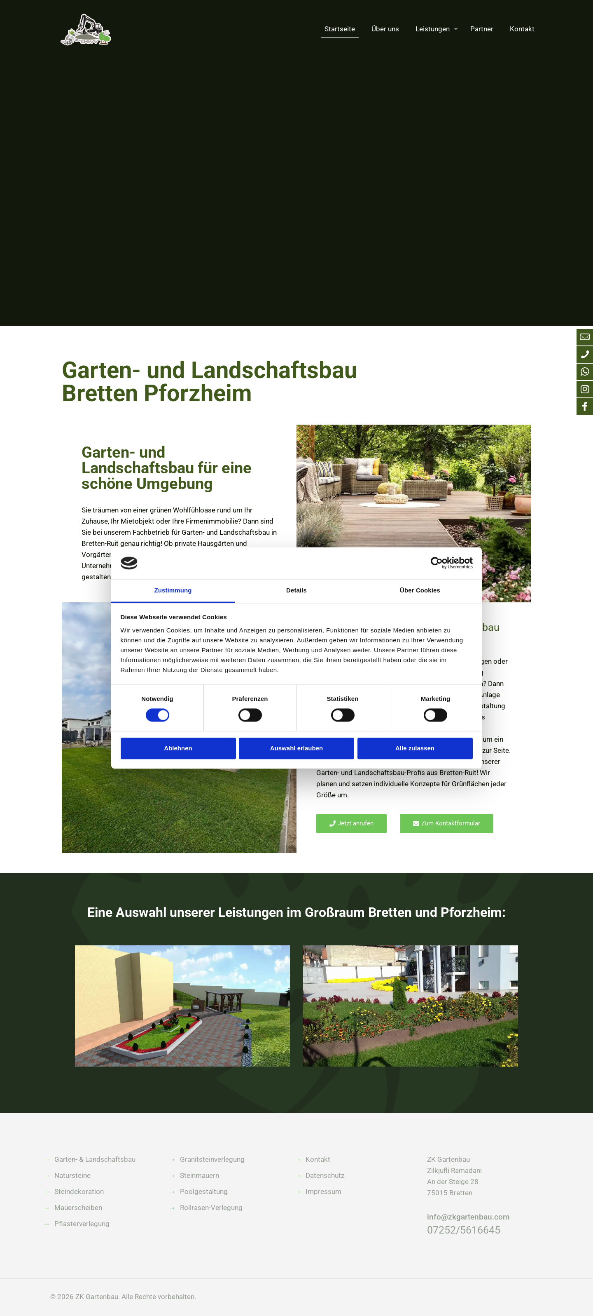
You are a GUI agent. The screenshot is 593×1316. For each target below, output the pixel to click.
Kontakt (318, 1159)
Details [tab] (296, 590)
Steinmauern (199, 1175)
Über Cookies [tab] (420, 590)
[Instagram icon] (585, 389)
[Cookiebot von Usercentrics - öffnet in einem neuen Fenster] (437, 563)
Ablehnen (178, 748)
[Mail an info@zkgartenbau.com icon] (585, 337)
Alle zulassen (414, 748)
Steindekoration (79, 1191)
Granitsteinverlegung (212, 1159)
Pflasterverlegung (82, 1224)
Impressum (323, 1191)
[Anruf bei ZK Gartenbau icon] (585, 354)
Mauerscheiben (78, 1207)
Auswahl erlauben (296, 748)
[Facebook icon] (585, 406)
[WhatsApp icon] (585, 372)
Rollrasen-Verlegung (211, 1207)
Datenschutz (325, 1175)
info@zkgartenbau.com (468, 1217)
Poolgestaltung (204, 1191)
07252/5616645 (463, 1230)
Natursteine (72, 1175)
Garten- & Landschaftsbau (94, 1159)
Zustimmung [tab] (173, 590)
